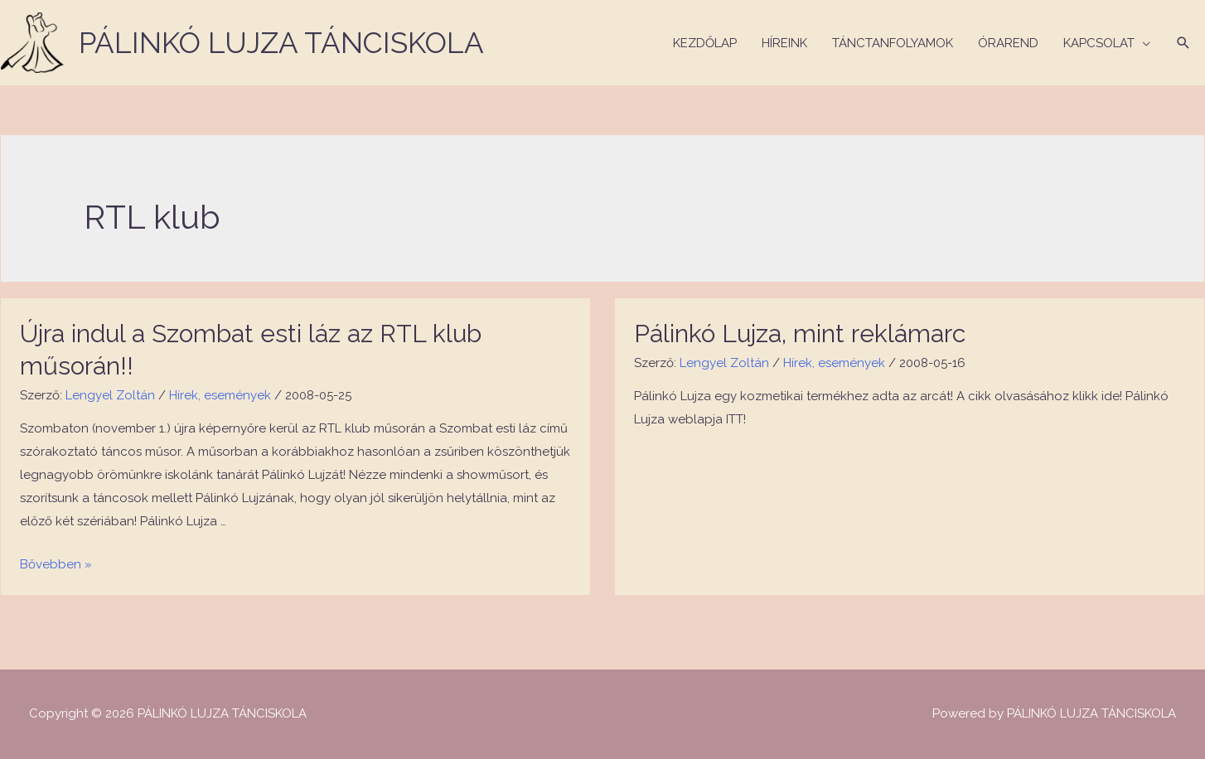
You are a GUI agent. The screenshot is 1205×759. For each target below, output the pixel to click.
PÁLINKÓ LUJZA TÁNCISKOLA (281, 43)
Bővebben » (56, 564)
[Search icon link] (1183, 43)
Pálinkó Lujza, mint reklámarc (799, 333)
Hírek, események (220, 395)
